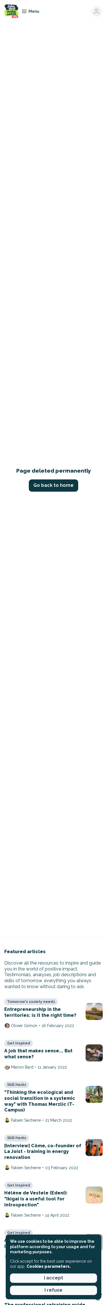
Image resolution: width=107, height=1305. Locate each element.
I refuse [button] (53, 1290)
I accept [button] (53, 1278)
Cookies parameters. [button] (49, 1266)
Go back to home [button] (53, 485)
